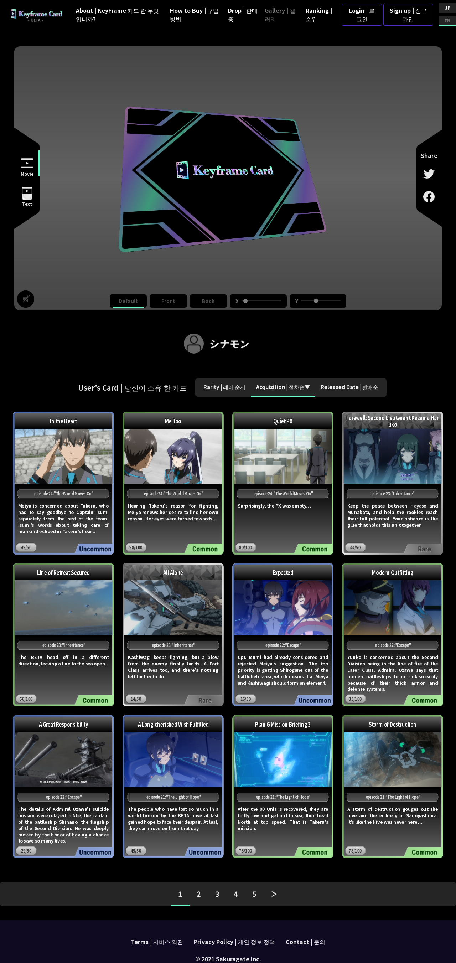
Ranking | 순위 (319, 14)
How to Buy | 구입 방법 (194, 14)
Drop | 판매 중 (243, 14)
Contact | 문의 (305, 941)
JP (447, 8)
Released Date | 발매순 (349, 387)
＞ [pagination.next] (274, 894)
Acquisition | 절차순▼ (283, 387)
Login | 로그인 (362, 14)
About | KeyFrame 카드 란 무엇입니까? (117, 14)
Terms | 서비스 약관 (157, 941)
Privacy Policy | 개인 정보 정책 (234, 941)
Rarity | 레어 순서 (224, 387)
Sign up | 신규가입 (408, 14)
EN (447, 20)
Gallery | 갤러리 (280, 14)
